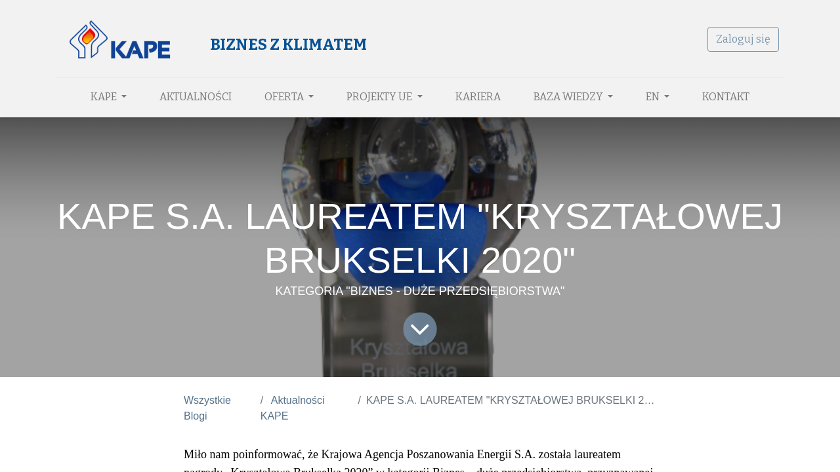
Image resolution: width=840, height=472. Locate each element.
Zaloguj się (743, 39)
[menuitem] (195, 97)
